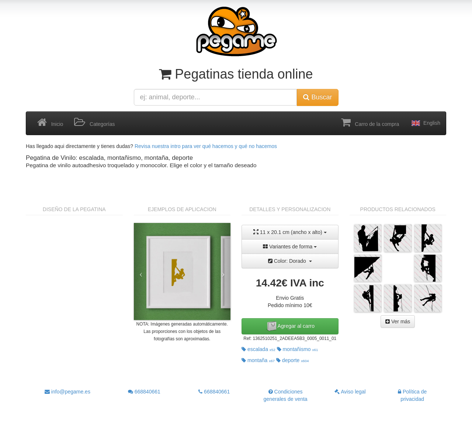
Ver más (397, 321)
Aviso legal (350, 392)
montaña (258, 360)
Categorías (94, 122)
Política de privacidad (412, 395)
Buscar (317, 97)
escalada (258, 349)
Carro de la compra (370, 122)
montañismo (297, 349)
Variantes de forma (290, 247)
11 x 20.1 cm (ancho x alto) (290, 232)
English (425, 123)
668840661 (144, 392)
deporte (292, 360)
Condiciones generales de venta (286, 395)
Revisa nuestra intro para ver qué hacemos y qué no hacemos (206, 146)
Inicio (50, 122)
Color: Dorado (290, 261)
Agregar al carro (290, 326)
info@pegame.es (67, 392)
